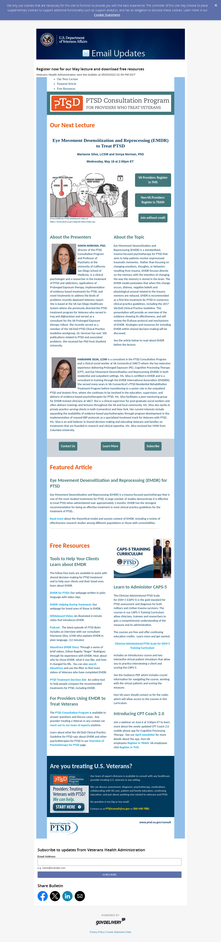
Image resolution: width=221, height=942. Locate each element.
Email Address (47, 856)
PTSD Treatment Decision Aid (68, 680)
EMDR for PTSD (59, 593)
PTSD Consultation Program (72, 712)
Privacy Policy (97, 932)
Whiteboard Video (61, 616)
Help (128, 932)
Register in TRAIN (138, 743)
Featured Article (66, 83)
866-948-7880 (141, 808)
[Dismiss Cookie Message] (215, 4)
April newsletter (145, 735)
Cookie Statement (107, 15)
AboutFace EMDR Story (64, 647)
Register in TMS (129, 747)
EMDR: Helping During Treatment (70, 604)
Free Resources (66, 88)
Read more (56, 519)
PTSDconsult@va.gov (118, 808)
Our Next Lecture (67, 79)
